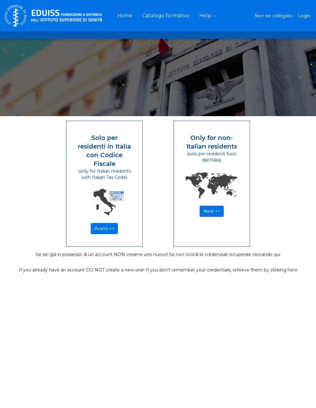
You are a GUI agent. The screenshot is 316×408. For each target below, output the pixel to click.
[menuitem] (124, 16)
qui (277, 254)
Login (304, 16)
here (292, 270)
